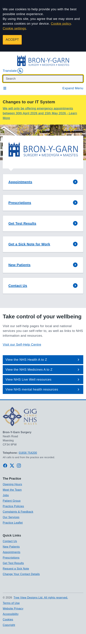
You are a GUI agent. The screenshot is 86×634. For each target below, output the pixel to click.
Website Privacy (13, 608)
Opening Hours (12, 484)
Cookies (8, 619)
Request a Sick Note (16, 568)
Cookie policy (61, 23)
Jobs (6, 495)
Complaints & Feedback (18, 511)
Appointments (11, 552)
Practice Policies (13, 506)
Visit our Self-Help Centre (22, 344)
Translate (13, 71)
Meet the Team (12, 489)
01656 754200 (28, 452)
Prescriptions (11, 557)
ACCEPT (12, 39)
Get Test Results (13, 563)
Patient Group (12, 500)
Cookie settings (14, 28)
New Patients (11, 546)
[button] (43, 182)
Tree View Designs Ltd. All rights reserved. (41, 597)
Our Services (11, 517)
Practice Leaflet (13, 522)
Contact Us (10, 541)
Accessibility (11, 614)
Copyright (9, 625)
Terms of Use (11, 603)
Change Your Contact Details (21, 574)
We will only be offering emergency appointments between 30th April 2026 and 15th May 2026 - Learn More (40, 113)
